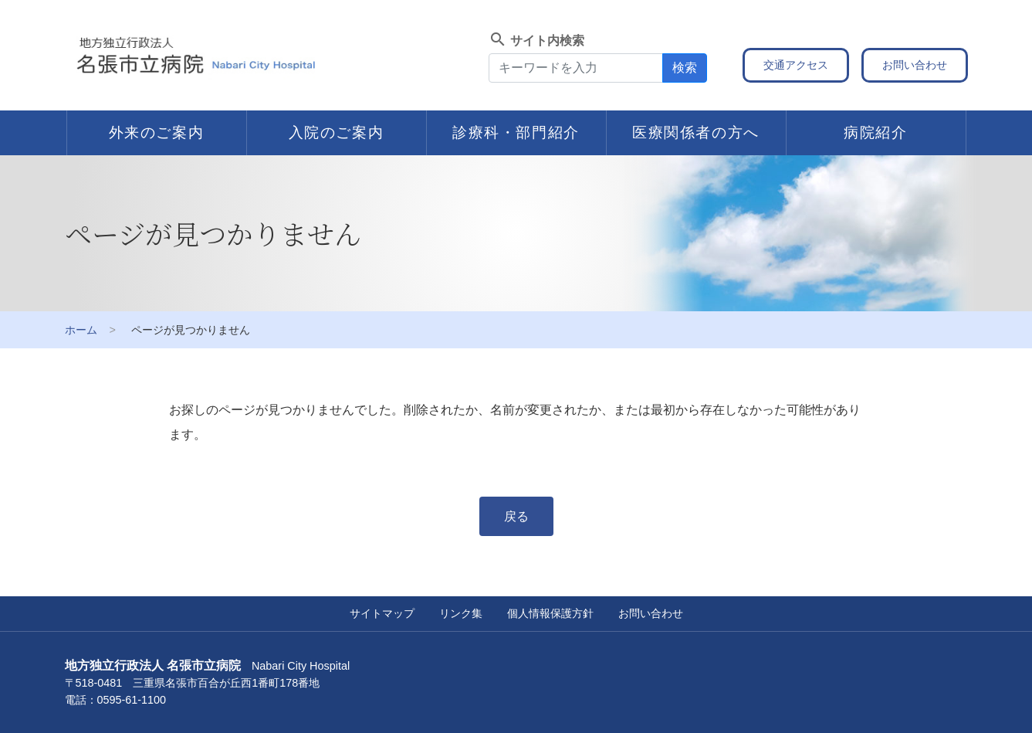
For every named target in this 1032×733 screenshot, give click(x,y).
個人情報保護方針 (550, 613)
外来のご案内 (157, 132)
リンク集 (460, 613)
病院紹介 (875, 132)
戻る (516, 516)
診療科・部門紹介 (516, 132)
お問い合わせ (914, 65)
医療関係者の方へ (696, 132)
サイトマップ (382, 613)
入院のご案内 (336, 132)
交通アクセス (795, 65)
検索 (684, 67)
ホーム (81, 330)
